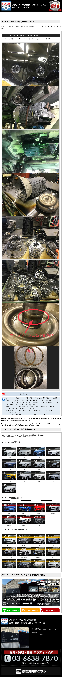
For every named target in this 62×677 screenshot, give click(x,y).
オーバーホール (33, 39)
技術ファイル (14, 39)
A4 (22, 39)
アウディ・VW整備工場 (7, 26)
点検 (49, 39)
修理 (46, 39)
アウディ (7, 39)
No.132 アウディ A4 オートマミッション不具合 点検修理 (20, 35)
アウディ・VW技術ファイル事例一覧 (24, 26)
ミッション (41, 39)
